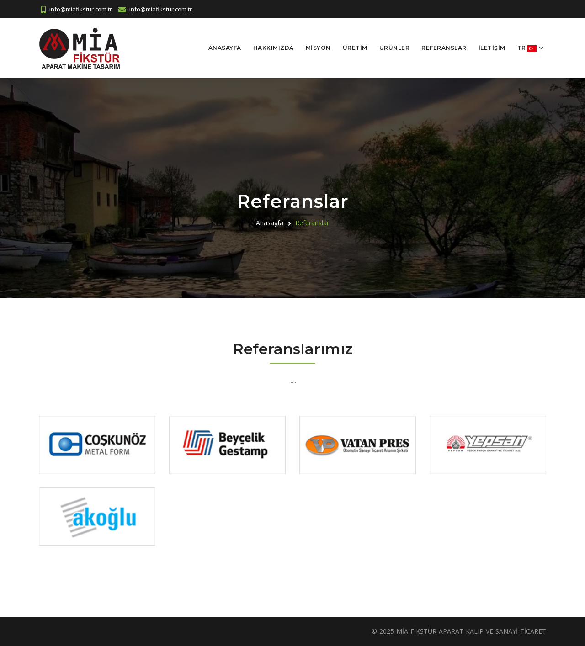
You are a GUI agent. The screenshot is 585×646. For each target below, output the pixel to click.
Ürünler (394, 47)
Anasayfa (224, 47)
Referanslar (444, 47)
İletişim (492, 47)
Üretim (355, 47)
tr (527, 48)
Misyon (318, 47)
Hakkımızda (273, 47)
